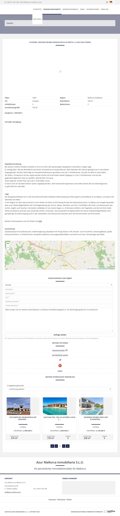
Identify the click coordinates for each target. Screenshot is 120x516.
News (82, 9)
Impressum (52, 499)
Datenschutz (61, 499)
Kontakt (69, 499)
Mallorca (37, 19)
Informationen (92, 9)
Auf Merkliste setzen (60, 355)
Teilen (60, 371)
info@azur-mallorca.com (32, 2)
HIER (40, 221)
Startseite (37, 9)
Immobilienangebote (52, 9)
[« (52, 446)
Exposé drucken (60, 350)
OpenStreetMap (103, 268)
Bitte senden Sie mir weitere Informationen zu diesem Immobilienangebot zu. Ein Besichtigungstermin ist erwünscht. (59, 319)
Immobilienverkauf (70, 9)
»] (67, 446)
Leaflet (88, 268)
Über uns (104, 9)
